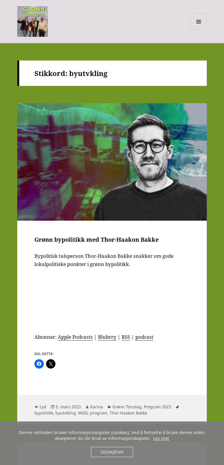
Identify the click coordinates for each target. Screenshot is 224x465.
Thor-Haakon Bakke (128, 413)
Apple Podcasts (75, 336)
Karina (96, 406)
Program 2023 (157, 406)
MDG (83, 413)
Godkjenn (112, 452)
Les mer (161, 438)
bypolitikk (43, 413)
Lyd (43, 406)
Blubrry (107, 336)
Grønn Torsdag (126, 406)
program (98, 413)
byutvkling (65, 413)
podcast (144, 336)
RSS (126, 336)
